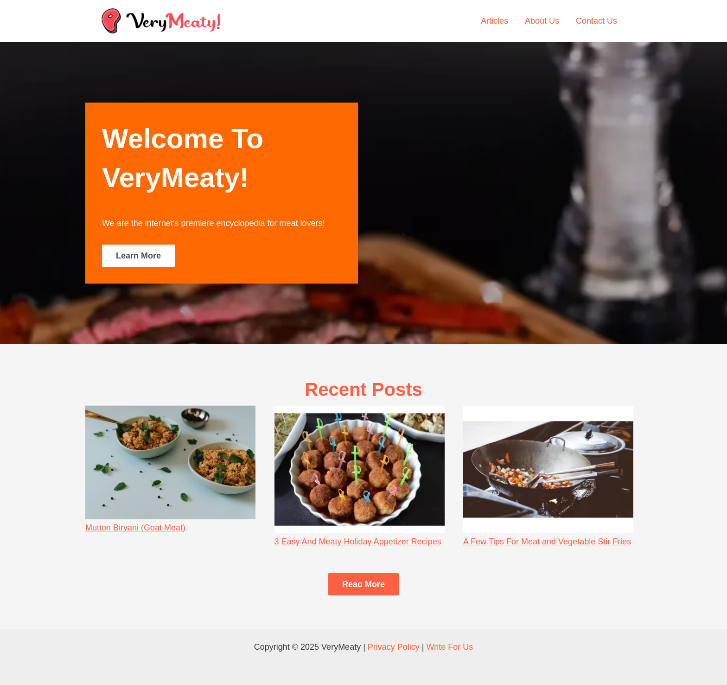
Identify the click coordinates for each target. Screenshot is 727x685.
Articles (494, 21)
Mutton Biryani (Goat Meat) (135, 527)
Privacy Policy (394, 647)
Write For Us (450, 647)
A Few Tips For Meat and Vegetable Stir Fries (547, 541)
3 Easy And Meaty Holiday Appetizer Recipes (357, 541)
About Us (542, 21)
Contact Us (596, 21)
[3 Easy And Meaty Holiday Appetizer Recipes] (359, 469)
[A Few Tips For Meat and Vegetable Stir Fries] (548, 469)
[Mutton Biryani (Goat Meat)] (170, 462)
